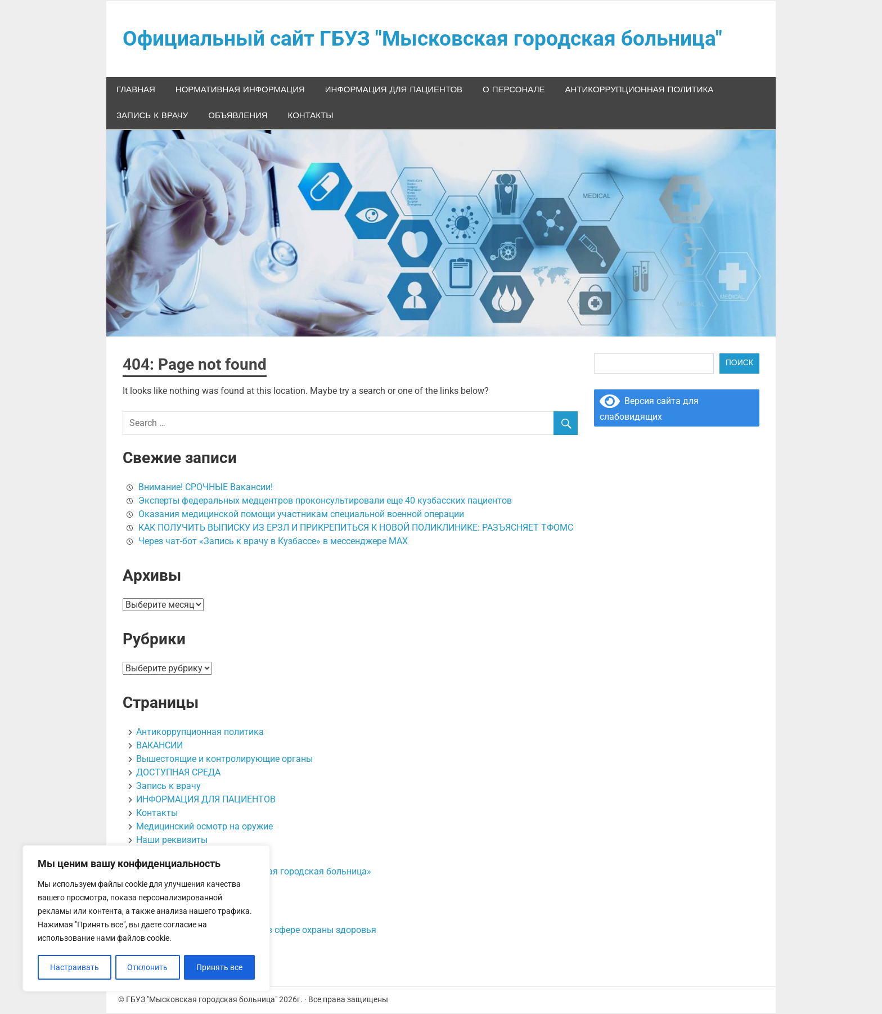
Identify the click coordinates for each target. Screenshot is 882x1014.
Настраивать (74, 967)
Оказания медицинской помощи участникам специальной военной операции (301, 515)
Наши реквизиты (172, 841)
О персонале (513, 91)
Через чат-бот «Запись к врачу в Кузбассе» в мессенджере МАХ (273, 542)
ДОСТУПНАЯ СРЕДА (178, 773)
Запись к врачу (152, 117)
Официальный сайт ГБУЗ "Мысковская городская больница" (428, 39)
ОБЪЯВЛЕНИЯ (237, 117)
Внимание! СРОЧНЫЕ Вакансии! (205, 488)
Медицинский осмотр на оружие (204, 827)
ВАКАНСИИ (159, 746)
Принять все (220, 967)
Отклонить (148, 967)
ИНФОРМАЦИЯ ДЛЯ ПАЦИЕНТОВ (393, 91)
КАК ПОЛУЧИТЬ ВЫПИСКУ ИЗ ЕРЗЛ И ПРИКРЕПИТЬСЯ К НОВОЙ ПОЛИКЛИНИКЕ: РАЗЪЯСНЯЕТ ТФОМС (355, 528)
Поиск (739, 364)
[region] (146, 918)
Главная (135, 91)
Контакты (311, 117)
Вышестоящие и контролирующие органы (224, 760)
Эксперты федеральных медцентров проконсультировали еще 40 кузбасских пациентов (325, 501)
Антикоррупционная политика (639, 91)
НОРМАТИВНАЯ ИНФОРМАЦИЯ (240, 91)
